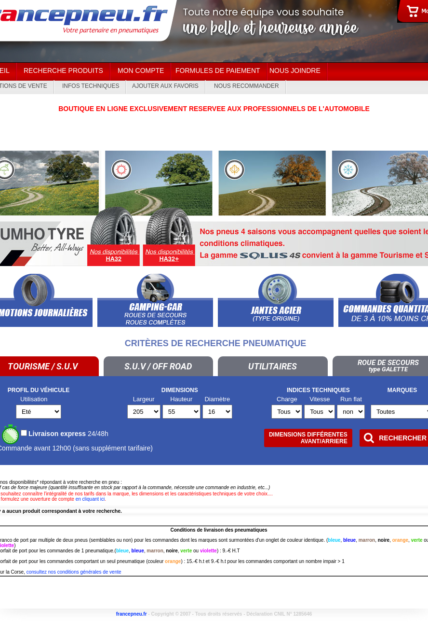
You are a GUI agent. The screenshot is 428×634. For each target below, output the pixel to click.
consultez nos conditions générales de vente (74, 572)
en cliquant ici (90, 499)
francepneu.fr (131, 614)
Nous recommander (246, 86)
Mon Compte (141, 70)
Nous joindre (295, 70)
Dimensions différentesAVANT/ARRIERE (308, 438)
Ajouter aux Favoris (165, 86)
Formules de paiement (217, 70)
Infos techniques (90, 86)
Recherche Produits (63, 70)
